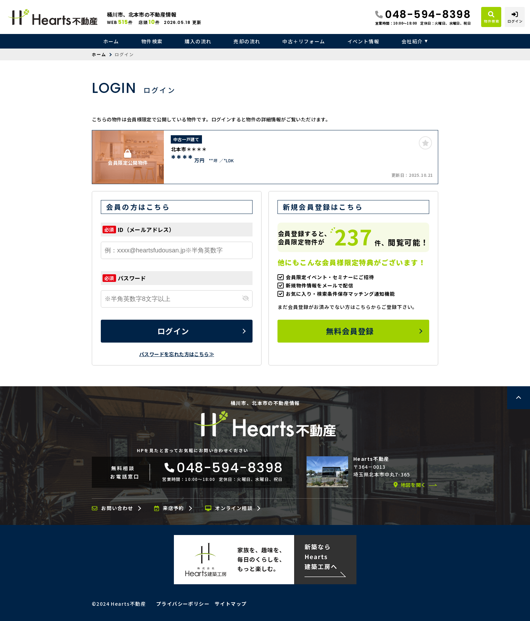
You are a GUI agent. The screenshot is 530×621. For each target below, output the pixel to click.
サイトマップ (231, 603)
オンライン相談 (229, 508)
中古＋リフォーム (303, 41)
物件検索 (152, 41)
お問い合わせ (112, 508)
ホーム (111, 41)
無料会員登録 (350, 330)
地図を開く (410, 484)
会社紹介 (412, 41)
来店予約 (169, 508)
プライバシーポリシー (183, 603)
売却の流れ (246, 41)
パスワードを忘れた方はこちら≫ (176, 354)
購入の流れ (198, 41)
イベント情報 (363, 41)
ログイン (173, 330)
